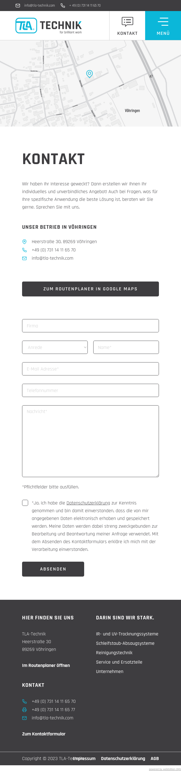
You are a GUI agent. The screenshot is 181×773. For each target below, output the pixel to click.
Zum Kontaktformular (43, 734)
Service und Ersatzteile (119, 662)
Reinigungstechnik (114, 653)
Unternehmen (109, 671)
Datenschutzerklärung (88, 503)
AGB (155, 758)
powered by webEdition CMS (165, 769)
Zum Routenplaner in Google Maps (90, 289)
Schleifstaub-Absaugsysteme (125, 643)
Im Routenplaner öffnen (46, 665)
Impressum (84, 758)
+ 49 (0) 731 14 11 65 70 (85, 5)
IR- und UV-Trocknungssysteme (127, 634)
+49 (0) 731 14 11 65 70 (54, 701)
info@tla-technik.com (39, 5)
